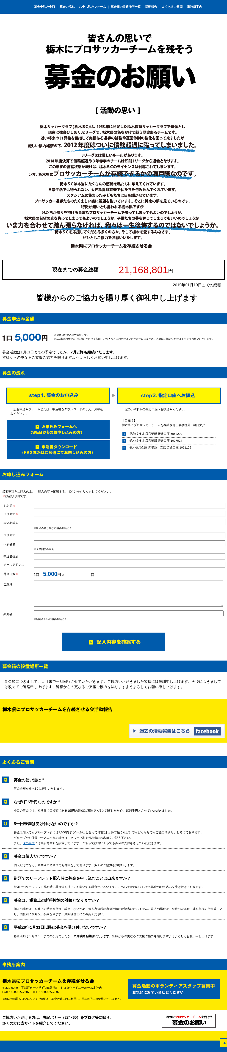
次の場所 (29, 843)
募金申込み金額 (45, 6)
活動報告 (151, 6)
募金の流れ (67, 6)
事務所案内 (194, 6)
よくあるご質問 (172, 6)
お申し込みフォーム (93, 6)
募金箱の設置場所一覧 (126, 6)
